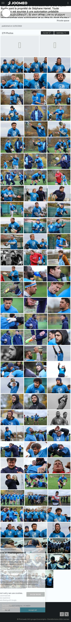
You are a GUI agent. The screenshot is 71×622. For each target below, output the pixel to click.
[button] (6, 609)
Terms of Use (7, 605)
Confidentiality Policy (10, 607)
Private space (63, 20)
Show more (35, 594)
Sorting (62, 33)
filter (47, 33)
